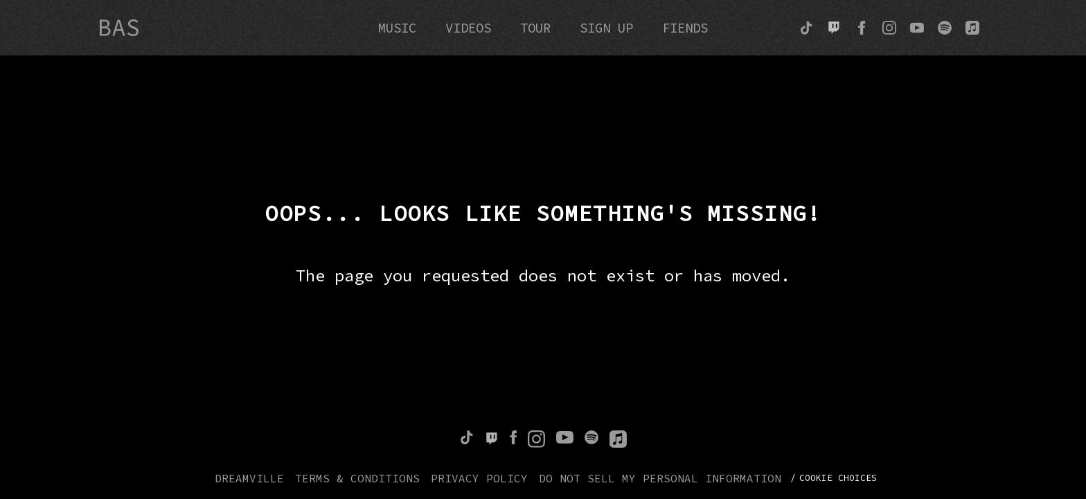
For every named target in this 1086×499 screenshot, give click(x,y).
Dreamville (249, 478)
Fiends (685, 27)
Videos (468, 27)
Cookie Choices (838, 478)
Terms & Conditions (357, 478)
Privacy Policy (479, 478)
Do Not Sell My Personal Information (660, 478)
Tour (535, 27)
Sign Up (606, 27)
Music (397, 27)
